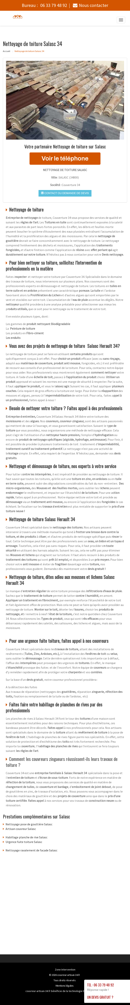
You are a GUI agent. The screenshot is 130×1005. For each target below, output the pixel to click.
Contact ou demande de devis (65, 193)
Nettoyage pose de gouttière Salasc (29, 824)
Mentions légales (65, 985)
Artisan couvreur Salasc (21, 829)
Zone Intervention (65, 969)
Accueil (6, 51)
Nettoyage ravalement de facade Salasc (31, 850)
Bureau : (44, 5)
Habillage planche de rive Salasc (26, 837)
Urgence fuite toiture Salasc (24, 842)
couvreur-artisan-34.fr (68, 975)
